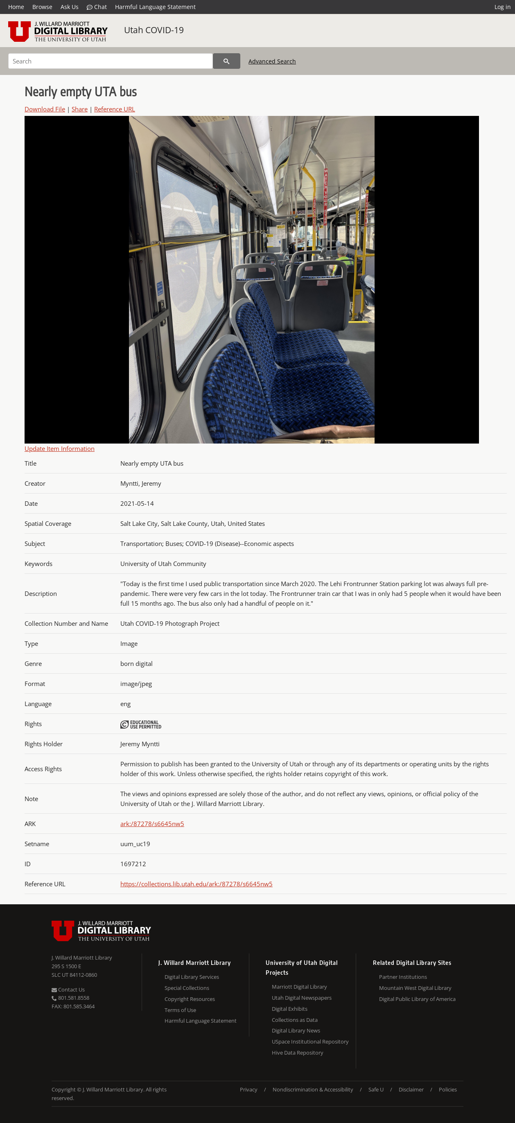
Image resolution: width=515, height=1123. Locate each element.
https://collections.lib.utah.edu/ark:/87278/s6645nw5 (196, 884)
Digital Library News (296, 1030)
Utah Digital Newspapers (302, 997)
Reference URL (114, 109)
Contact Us (68, 989)
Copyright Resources (190, 999)
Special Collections (187, 988)
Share (80, 109)
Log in (503, 7)
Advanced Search (272, 61)
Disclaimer (411, 1089)
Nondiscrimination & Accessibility (313, 1089)
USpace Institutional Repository (310, 1041)
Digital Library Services (192, 976)
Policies (448, 1089)
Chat (97, 7)
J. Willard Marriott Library (82, 957)
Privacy (249, 1089)
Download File (45, 109)
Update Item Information (60, 448)
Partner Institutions (403, 976)
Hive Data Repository (297, 1052)
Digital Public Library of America (417, 999)
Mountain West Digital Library (415, 988)
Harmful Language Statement (155, 7)
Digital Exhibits (289, 1008)
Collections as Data (295, 1019)
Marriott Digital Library (299, 986)
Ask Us (70, 7)
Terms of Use (180, 1010)
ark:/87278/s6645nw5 (152, 824)
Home (16, 7)
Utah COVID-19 (154, 30)
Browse (42, 7)
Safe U (376, 1089)
